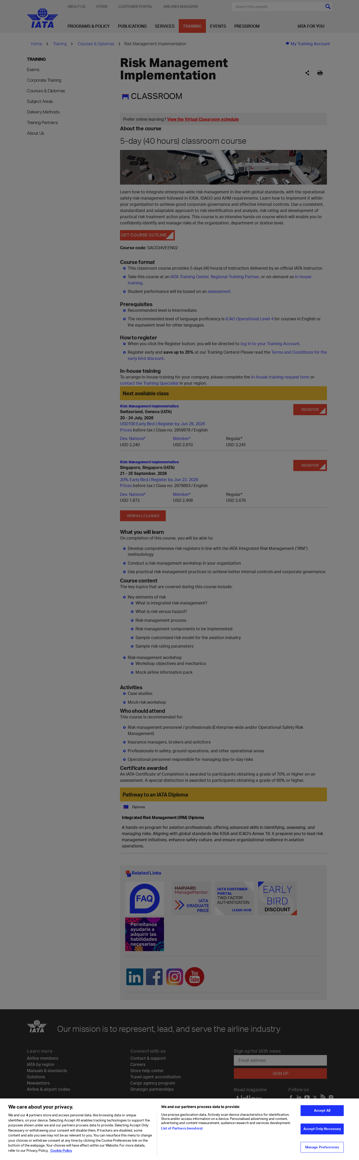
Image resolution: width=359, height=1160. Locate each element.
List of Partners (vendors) (182, 1131)
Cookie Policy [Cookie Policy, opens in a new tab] (61, 1153)
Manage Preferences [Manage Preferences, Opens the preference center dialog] (322, 1150)
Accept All (322, 1113)
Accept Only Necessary (322, 1131)
